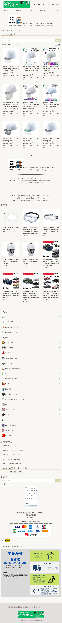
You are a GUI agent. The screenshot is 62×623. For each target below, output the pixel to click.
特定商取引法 (31, 10)
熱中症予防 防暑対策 (9, 378)
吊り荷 (5, 383)
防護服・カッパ (7, 352)
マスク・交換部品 (10, 342)
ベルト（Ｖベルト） (9, 420)
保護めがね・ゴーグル (9, 332)
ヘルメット (7, 30)
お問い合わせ (56, 10)
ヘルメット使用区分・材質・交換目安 (12, 472)
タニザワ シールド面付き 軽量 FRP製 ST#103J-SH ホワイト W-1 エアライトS (51, 69)
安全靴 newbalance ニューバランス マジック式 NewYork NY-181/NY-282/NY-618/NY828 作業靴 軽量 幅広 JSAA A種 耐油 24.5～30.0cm (31, 295)
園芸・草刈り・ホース (9, 394)
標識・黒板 (6, 389)
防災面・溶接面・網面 (9, 358)
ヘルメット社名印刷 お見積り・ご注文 (12, 463)
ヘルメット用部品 (8, 321)
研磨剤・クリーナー (9, 409)
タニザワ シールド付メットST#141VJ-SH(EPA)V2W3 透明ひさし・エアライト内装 (10, 69)
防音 (5, 373)
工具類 (5, 414)
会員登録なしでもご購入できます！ (11, 454)
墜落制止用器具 (7, 347)
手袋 (5, 337)
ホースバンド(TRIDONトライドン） (13, 399)
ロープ (5, 404)
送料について (43, 10)
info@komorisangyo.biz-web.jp (44, 26)
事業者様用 (6, 435)
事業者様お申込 (6, 445)
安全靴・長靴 (7, 363)
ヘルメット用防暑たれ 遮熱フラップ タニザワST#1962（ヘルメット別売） (10, 261)
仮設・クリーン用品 (9, 425)
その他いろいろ (7, 430)
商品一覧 (18, 10)
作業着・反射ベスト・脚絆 (10, 327)
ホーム (6, 10)
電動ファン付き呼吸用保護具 (11, 368)
